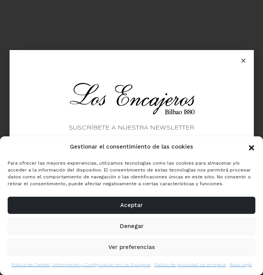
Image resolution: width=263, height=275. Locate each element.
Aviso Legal (241, 264)
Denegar (132, 226)
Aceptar (131, 205)
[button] (251, 147)
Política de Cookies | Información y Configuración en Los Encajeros (80, 264)
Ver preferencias (131, 247)
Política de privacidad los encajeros (190, 264)
